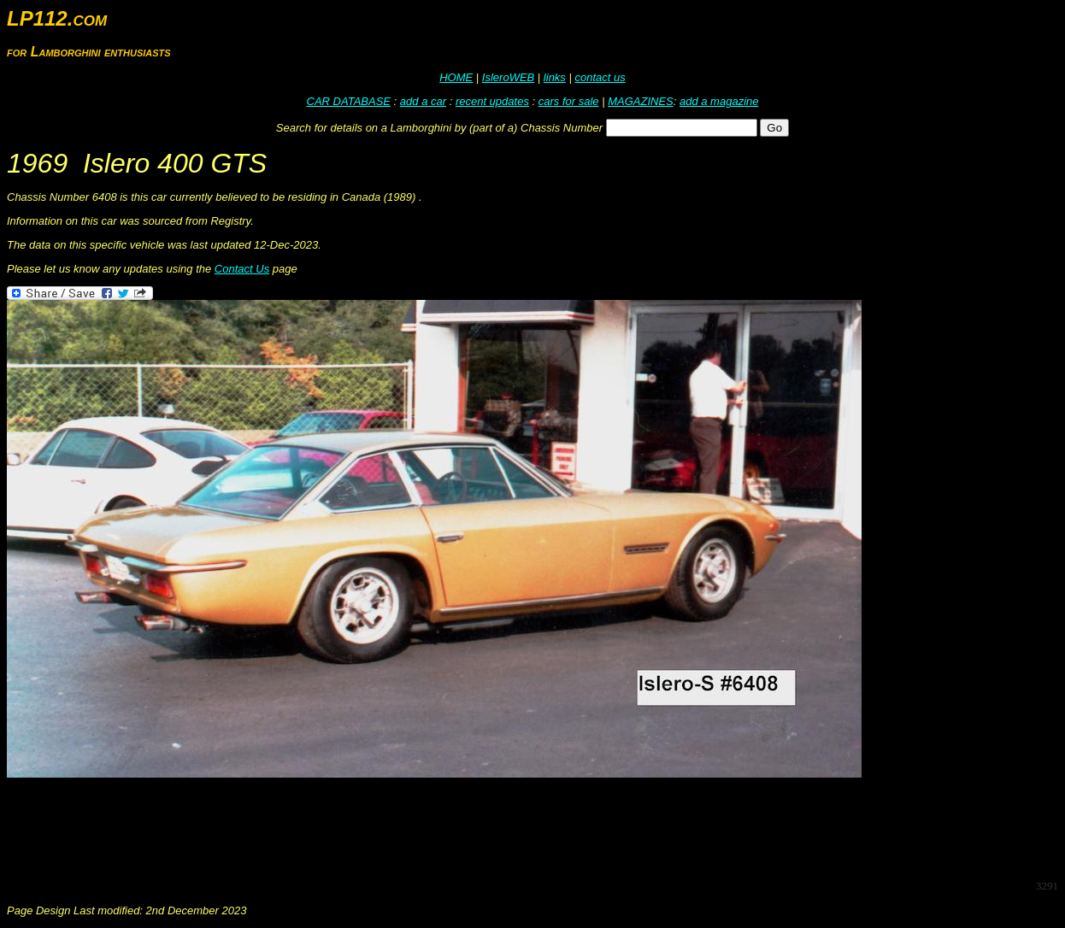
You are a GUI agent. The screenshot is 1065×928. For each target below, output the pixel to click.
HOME (456, 77)
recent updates (492, 101)
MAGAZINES (641, 101)
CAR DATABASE (349, 101)
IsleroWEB (508, 77)
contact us (599, 77)
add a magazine (719, 101)
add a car (423, 101)
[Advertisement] (318, 827)
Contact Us (242, 268)
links (555, 77)
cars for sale (568, 101)
